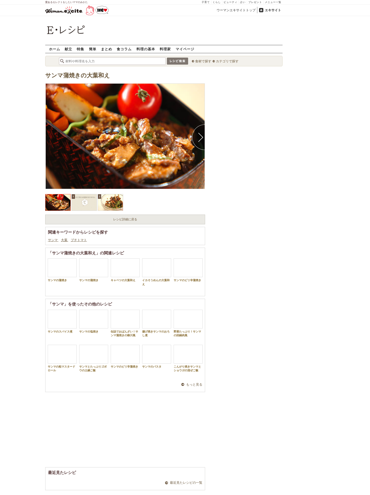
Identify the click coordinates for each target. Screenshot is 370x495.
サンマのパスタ (156, 356)
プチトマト (79, 240)
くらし (217, 2)
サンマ (53, 240)
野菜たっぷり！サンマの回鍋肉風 (188, 323)
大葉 (64, 240)
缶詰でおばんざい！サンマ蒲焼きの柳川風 (125, 323)
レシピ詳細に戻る (125, 219)
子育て (206, 2)
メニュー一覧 (273, 2)
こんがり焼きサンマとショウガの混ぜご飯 (188, 358)
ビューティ (230, 2)
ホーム (54, 49)
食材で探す (203, 61)
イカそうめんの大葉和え (156, 271)
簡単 (92, 49)
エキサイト (273, 10)
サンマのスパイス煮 (62, 321)
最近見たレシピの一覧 (186, 482)
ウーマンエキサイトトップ (236, 10)
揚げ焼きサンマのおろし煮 (156, 323)
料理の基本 (145, 49)
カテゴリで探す (227, 61)
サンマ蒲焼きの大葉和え (77, 75)
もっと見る (194, 384)
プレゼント (255, 2)
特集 (80, 49)
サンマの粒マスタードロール (62, 358)
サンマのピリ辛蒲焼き (188, 270)
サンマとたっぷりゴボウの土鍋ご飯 (93, 358)
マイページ (185, 49)
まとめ (106, 49)
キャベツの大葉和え (125, 270)
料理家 (165, 49)
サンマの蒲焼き (62, 270)
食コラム (124, 49)
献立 (68, 49)
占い (243, 2)
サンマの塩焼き (93, 321)
